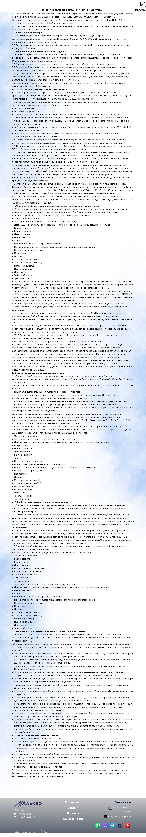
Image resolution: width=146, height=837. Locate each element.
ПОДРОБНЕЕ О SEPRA (63, 10)
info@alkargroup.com (119, 816)
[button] (73, 807)
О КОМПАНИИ (82, 10)
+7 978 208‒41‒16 (122, 807)
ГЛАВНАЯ (46, 10)
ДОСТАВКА (96, 10)
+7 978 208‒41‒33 (122, 811)
